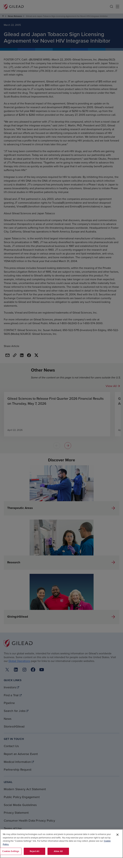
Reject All (34, 851)
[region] (61, 843)
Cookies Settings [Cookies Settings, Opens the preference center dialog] (10, 851)
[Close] (117, 834)
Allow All (58, 851)
